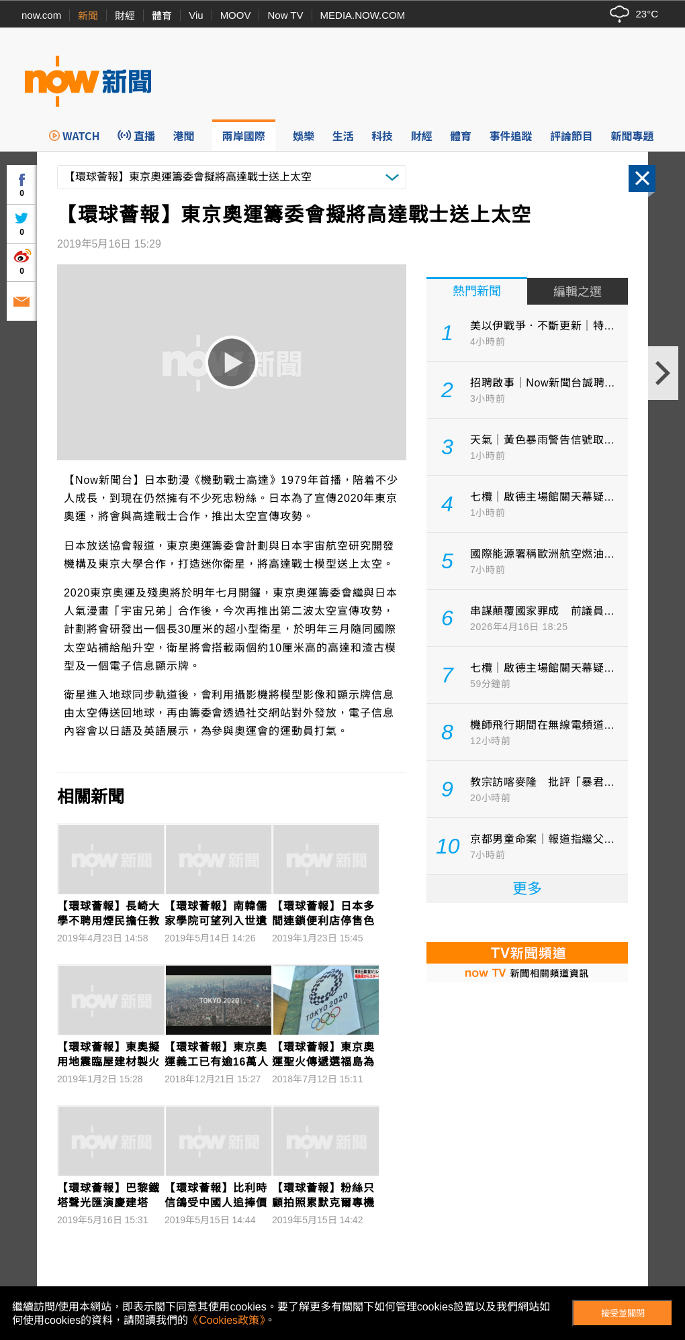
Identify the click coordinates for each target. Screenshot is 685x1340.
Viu (196, 15)
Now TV (285, 15)
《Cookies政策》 (226, 1320)
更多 (527, 888)
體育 (162, 15)
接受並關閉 (623, 1313)
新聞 (88, 15)
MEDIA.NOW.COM (363, 15)
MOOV (235, 15)
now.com (41, 15)
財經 (125, 15)
